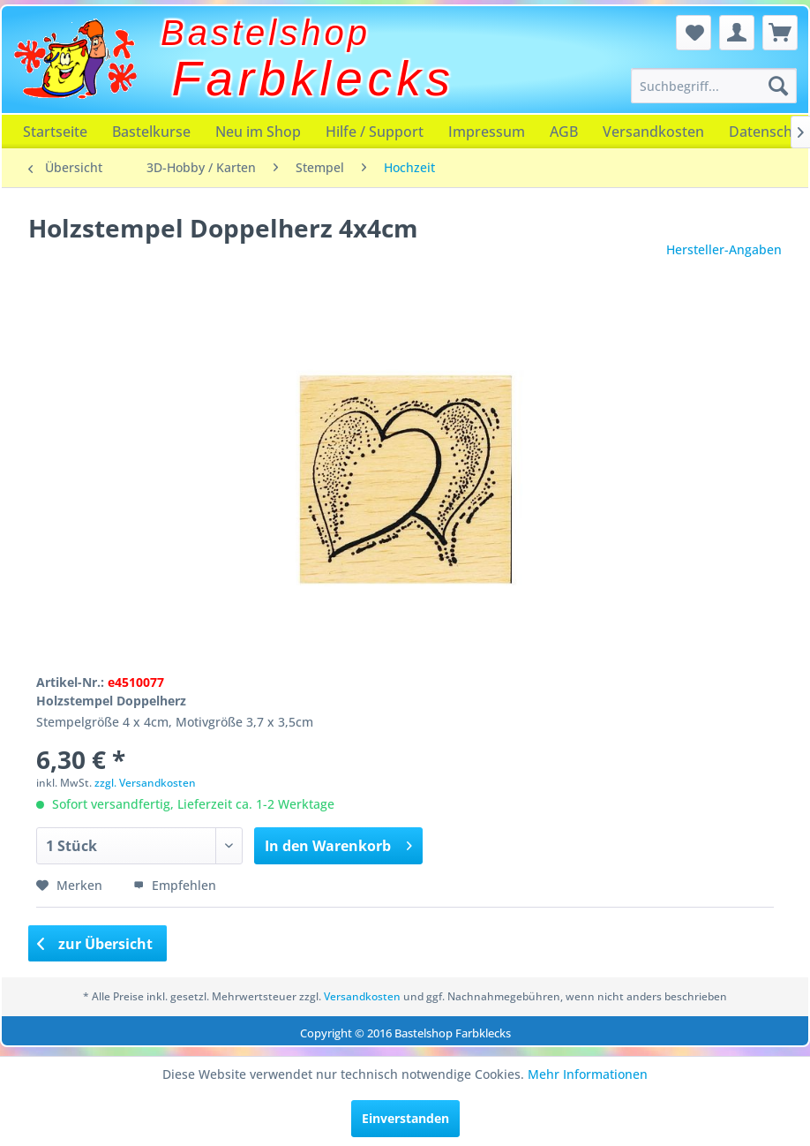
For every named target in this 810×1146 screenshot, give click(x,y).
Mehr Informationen (588, 1074)
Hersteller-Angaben (724, 249)
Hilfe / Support (375, 131)
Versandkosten (653, 131)
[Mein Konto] (736, 32)
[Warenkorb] (780, 32)
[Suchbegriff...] (714, 85)
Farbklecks (313, 78)
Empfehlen (174, 885)
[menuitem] (714, 85)
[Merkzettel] (693, 32)
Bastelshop (266, 32)
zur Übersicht (95, 944)
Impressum (486, 131)
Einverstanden (405, 1118)
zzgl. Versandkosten (145, 782)
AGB (564, 131)
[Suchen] (778, 85)
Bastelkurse (151, 131)
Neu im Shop (258, 131)
